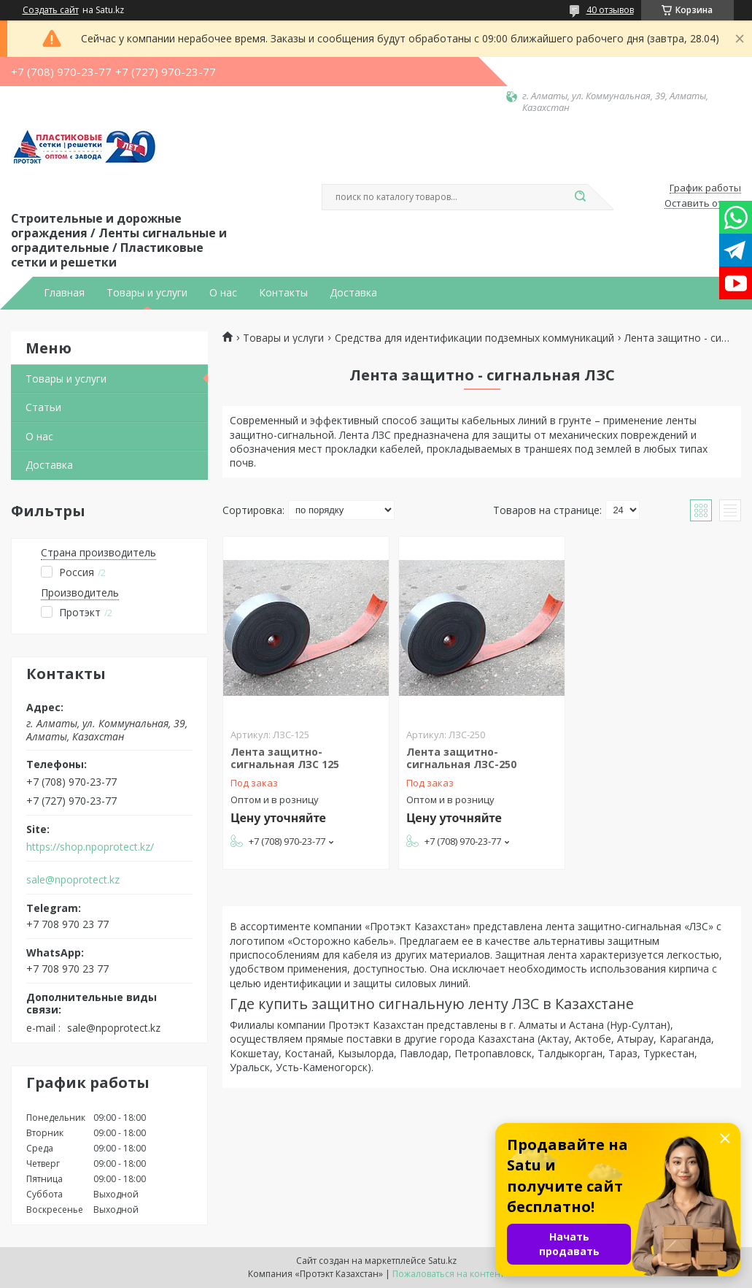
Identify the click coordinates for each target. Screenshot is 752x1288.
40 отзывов (610, 10)
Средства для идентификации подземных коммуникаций (474, 338)
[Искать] (580, 197)
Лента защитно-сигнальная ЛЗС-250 (461, 758)
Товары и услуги (146, 293)
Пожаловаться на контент (448, 1274)
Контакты (283, 293)
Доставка (353, 293)
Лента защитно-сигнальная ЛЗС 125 (284, 758)
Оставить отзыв (702, 204)
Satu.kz (442, 1260)
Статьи (43, 407)
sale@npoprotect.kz (73, 879)
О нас (223, 293)
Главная (64, 293)
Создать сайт (51, 10)
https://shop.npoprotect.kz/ (90, 847)
